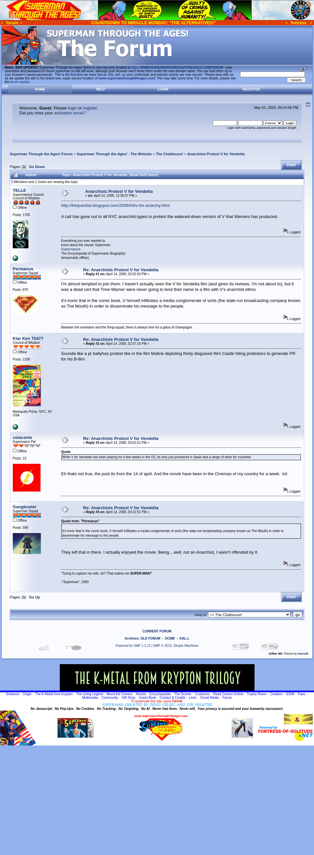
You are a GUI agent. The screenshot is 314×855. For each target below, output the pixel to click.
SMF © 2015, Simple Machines (175, 645)
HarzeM (303, 653)
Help (100, 89)
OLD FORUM (150, 638)
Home (40, 89)
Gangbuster (25, 506)
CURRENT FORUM (156, 631)
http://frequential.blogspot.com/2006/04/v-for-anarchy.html (115, 205)
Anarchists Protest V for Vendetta (216, 154)
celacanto (22, 437)
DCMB (170, 638)
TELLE (19, 190)
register (90, 108)
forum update (20, 82)
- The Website (114, 154)
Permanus (23, 268)
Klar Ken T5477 (28, 338)
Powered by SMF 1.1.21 (133, 645)
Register (251, 89)
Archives (132, 638)
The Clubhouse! (169, 154)
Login (162, 89)
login (72, 108)
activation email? (70, 112)
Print (291, 165)
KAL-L (184, 638)
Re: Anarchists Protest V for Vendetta (120, 269)
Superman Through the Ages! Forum (41, 154)
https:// (177, 67)
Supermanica (70, 249)
